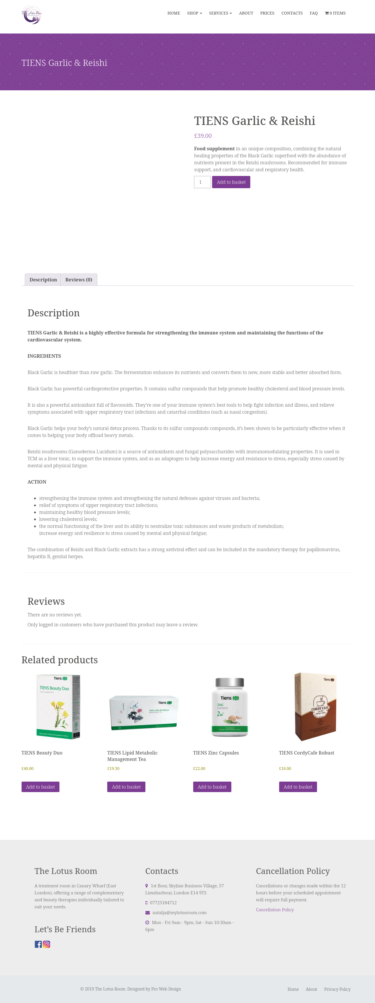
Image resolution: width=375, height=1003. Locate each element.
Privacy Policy (337, 989)
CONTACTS (292, 13)
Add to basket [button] (40, 787)
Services (218, 13)
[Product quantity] (202, 182)
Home (174, 13)
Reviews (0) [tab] (78, 279)
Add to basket (231, 182)
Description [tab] (43, 279)
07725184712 (163, 902)
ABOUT (246, 13)
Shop (192, 13)
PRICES (267, 13)
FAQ (314, 13)
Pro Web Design (166, 989)
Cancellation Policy (275, 909)
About (311, 989)
